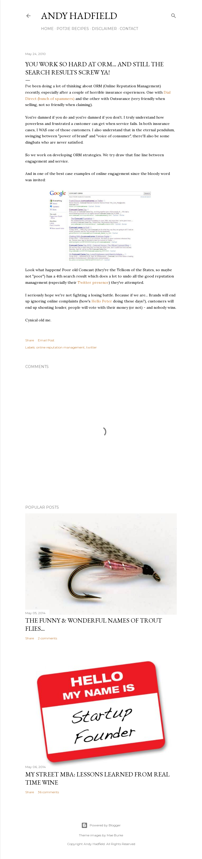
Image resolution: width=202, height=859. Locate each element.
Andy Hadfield (79, 15)
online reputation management (60, 347)
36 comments (48, 792)
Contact (129, 28)
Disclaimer (104, 28)
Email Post (46, 340)
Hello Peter (102, 301)
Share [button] (29, 340)
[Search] (173, 14)
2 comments (47, 638)
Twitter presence (93, 282)
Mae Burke (115, 835)
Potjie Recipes (73, 28)
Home (47, 28)
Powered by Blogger (101, 825)
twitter (91, 347)
